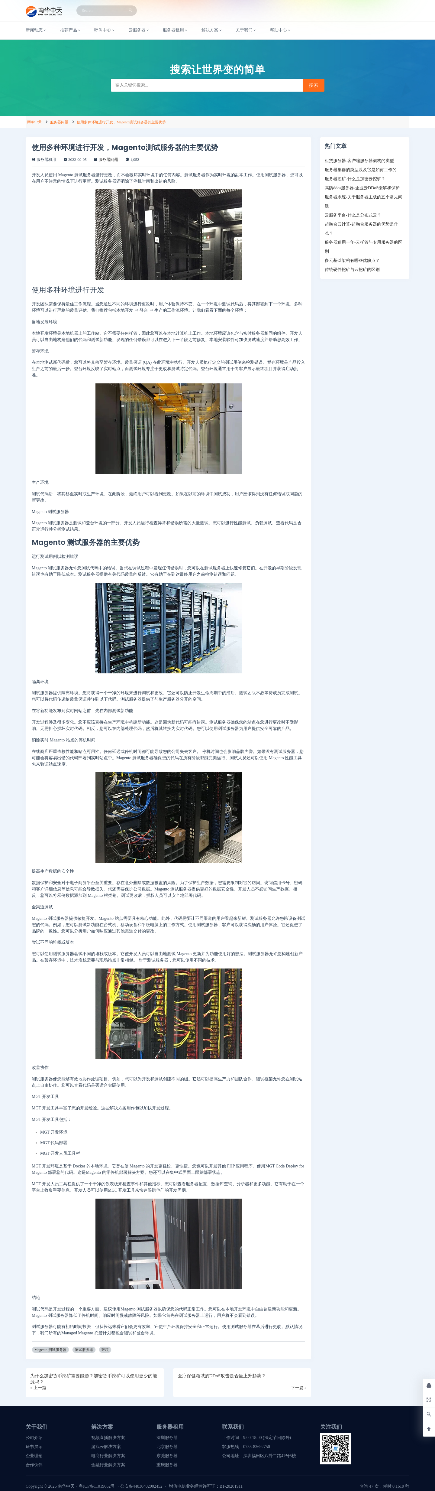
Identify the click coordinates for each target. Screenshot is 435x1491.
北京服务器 (167, 1446)
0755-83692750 (256, 1446)
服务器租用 (175, 30)
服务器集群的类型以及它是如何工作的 (361, 170)
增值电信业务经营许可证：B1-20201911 (206, 1486)
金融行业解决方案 (108, 1465)
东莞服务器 (167, 1456)
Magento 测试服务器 (50, 1350)
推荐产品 (70, 30)
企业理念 (34, 1456)
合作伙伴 (34, 1465)
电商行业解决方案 (108, 1456)
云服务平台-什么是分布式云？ (353, 215)
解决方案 (212, 30)
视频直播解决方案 (108, 1437)
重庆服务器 (167, 1465)
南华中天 (34, 122)
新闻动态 (36, 30)
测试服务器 (84, 1350)
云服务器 (139, 30)
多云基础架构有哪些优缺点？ (352, 260)
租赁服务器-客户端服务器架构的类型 (359, 160)
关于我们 (246, 30)
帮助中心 (280, 30)
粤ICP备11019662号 (97, 1486)
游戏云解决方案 (106, 1446)
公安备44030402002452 (141, 1486)
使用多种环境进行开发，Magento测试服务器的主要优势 (121, 122)
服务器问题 (59, 122)
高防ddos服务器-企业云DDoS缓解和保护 (362, 188)
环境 (105, 1350)
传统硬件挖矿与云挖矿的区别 (352, 269)
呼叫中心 (104, 30)
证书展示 (34, 1446)
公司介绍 (34, 1437)
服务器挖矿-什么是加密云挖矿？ (355, 179)
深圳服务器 (167, 1437)
